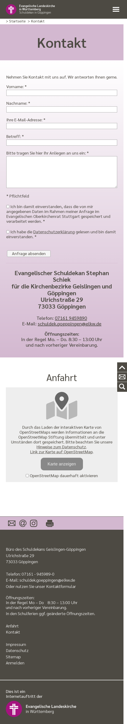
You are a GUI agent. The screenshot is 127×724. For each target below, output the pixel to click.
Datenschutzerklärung (54, 231)
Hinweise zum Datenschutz (61, 446)
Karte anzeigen (62, 464)
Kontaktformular (61, 586)
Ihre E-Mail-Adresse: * (25, 119)
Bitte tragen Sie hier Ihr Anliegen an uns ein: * (47, 152)
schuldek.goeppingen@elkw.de (69, 324)
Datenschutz (17, 650)
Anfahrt (12, 625)
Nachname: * (18, 103)
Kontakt (13, 631)
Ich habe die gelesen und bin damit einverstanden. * (61, 234)
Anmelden (15, 662)
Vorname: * (16, 86)
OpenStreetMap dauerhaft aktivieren (62, 475)
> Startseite (16, 21)
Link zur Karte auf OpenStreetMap (61, 451)
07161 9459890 (71, 318)
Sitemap (13, 656)
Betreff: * (15, 136)
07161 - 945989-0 (38, 573)
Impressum (16, 644)
